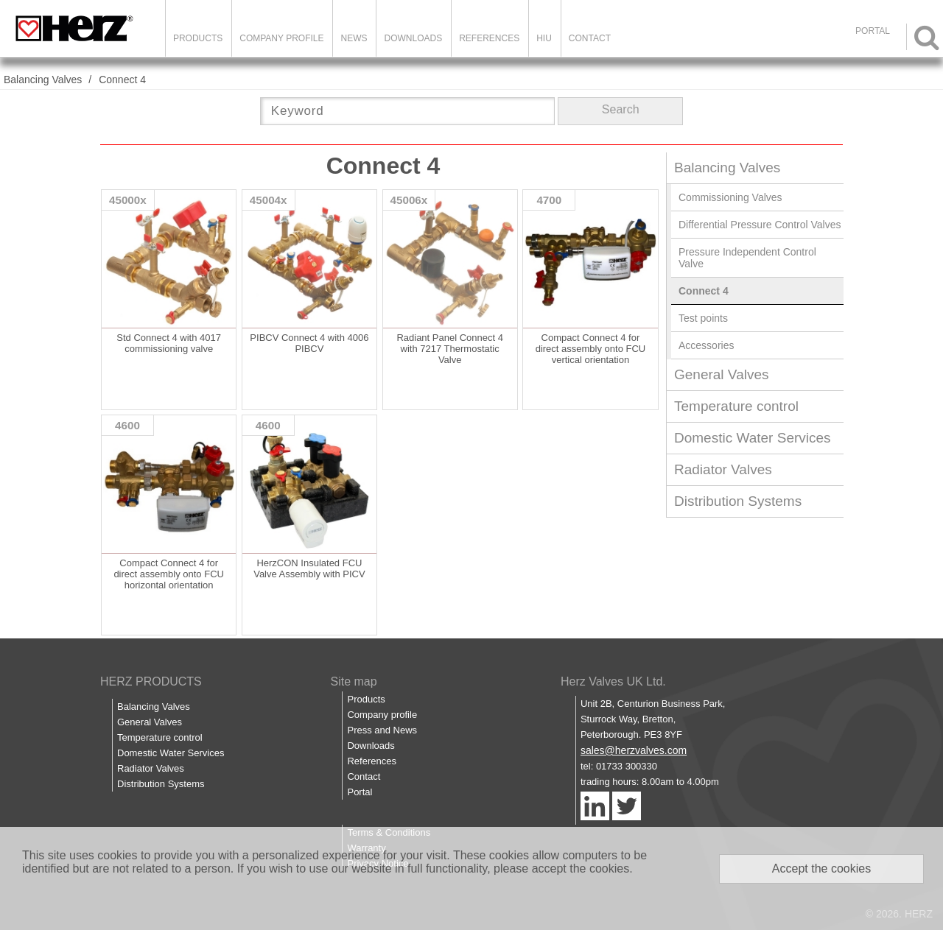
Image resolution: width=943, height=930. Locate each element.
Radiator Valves (723, 469)
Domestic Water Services (752, 437)
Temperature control (736, 406)
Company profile (382, 714)
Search (620, 109)
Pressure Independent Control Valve (747, 258)
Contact (590, 38)
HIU (544, 38)
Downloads (413, 38)
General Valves (721, 374)
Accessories (706, 345)
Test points (703, 318)
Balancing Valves (43, 79)
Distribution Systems (738, 501)
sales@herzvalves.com (634, 750)
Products (197, 38)
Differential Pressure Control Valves (760, 224)
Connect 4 (122, 79)
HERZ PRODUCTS (151, 681)
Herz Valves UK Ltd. (613, 681)
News (353, 38)
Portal (359, 791)
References (489, 38)
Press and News (382, 730)
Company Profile (281, 38)
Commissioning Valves (730, 197)
